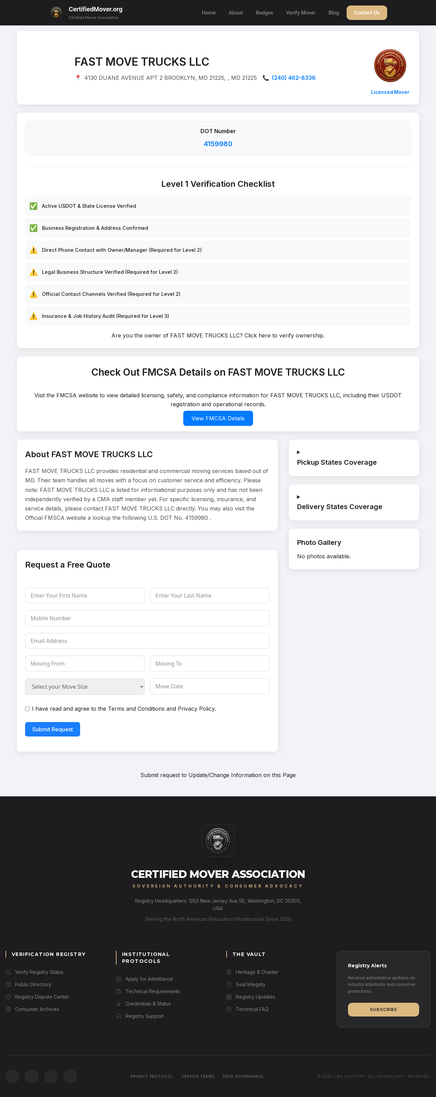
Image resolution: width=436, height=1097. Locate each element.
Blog (334, 13)
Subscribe (383, 1009)
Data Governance (243, 1076)
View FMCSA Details (218, 418)
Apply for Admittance (144, 979)
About (236, 13)
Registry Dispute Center (37, 997)
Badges (264, 13)
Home (209, 13)
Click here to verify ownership (283, 335)
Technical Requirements (148, 991)
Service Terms (198, 1076)
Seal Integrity (245, 984)
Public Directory (28, 984)
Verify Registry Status (35, 972)
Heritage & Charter (252, 972)
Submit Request (52, 729)
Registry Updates (250, 997)
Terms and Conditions (136, 708)
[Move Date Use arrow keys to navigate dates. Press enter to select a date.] (210, 686)
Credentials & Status (143, 1004)
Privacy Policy (196, 708)
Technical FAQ (247, 1009)
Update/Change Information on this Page (242, 775)
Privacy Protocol (152, 1076)
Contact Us (367, 13)
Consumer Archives (32, 1009)
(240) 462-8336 (294, 77)
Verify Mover (300, 13)
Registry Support (140, 1016)
